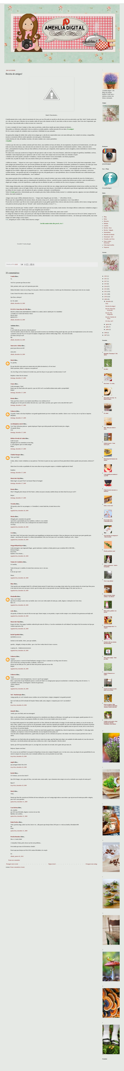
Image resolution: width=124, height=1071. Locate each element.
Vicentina (13, 504)
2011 (105, 294)
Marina (13, 516)
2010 (105, 296)
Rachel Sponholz (15, 634)
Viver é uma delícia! (108, 581)
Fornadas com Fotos (109, 239)
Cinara (12, 384)
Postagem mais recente (12, 864)
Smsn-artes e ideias (16, 345)
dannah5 (13, 711)
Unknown (13, 411)
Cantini (13, 276)
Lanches (106, 225)
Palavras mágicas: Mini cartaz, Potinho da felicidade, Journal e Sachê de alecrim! (110, 706)
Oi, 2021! (106, 369)
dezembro (108, 301)
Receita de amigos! (111, 306)
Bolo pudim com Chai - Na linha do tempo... (110, 398)
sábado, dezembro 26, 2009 (18, 303)
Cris (12, 533)
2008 (105, 332)
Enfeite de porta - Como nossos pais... (109, 444)
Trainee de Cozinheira (17, 562)
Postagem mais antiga (91, 864)
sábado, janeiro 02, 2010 (17, 856)
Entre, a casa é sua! (108, 505)
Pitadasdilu (14, 596)
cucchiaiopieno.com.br (17, 424)
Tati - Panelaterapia (16, 694)
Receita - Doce (108, 228)
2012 (105, 291)
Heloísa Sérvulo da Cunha (18, 438)
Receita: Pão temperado (109, 313)
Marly (12, 360)
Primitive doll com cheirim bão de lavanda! (110, 642)
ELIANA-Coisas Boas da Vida (19, 309)
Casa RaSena (14, 807)
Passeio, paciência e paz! (109, 551)
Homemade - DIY (108, 237)
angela (12, 762)
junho (107, 329)
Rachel (12, 773)
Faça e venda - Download (107, 242)
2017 (105, 281)
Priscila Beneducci (16, 836)
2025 (105, 276)
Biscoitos (106, 221)
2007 (105, 335)
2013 (105, 289)
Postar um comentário (14, 860)
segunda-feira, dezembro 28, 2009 (19, 510)
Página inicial (52, 864)
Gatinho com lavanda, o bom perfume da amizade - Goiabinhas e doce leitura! (110, 723)
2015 (105, 284)
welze (12, 611)
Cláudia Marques (15, 454)
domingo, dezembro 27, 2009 (18, 378)
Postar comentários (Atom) (17, 867)
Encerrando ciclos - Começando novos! (108, 520)
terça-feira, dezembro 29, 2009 (19, 705)
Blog (105, 216)
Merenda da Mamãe (109, 234)
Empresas (106, 247)
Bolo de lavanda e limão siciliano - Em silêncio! (109, 596)
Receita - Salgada (108, 230)
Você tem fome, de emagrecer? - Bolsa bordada (111, 536)
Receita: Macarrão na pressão (110, 309)
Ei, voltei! (106, 413)
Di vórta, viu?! (109, 321)
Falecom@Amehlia (109, 245)
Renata (13, 398)
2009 (105, 299)
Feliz (107, 303)
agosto (108, 324)
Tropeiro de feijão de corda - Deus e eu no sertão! (110, 689)
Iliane (12, 584)
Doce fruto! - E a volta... (109, 383)
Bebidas (106, 223)
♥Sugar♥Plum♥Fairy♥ (17, 545)
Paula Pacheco (15, 822)
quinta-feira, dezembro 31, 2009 (19, 801)
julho (107, 327)
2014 (105, 286)
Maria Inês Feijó (15, 478)
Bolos (105, 219)
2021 (105, 278)
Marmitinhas (107, 232)
